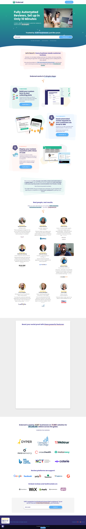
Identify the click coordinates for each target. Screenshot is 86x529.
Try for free (69, 2)
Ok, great (43, 527)
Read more (49, 235)
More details (48, 526)
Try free (55, 507)
